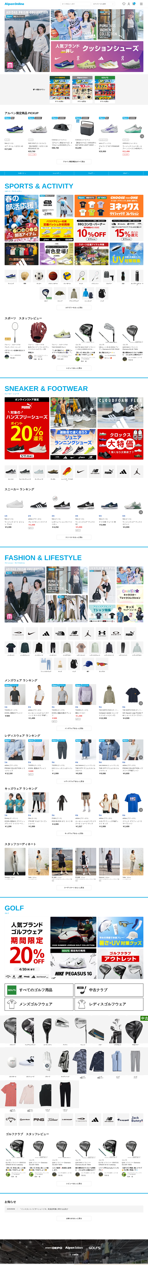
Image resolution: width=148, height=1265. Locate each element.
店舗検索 (75, 1255)
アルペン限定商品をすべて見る (74, 161)
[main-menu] (141, 4)
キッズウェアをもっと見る (74, 833)
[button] (142, 136)
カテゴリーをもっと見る (73, 307)
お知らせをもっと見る (74, 1218)
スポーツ (21, 173)
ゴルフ (125, 173)
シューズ (56, 173)
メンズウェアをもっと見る (74, 728)
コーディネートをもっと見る (74, 887)
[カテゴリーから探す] (103, 4)
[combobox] (76, 4)
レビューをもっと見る (74, 368)
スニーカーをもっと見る (73, 537)
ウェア (90, 173)
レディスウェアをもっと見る (74, 781)
